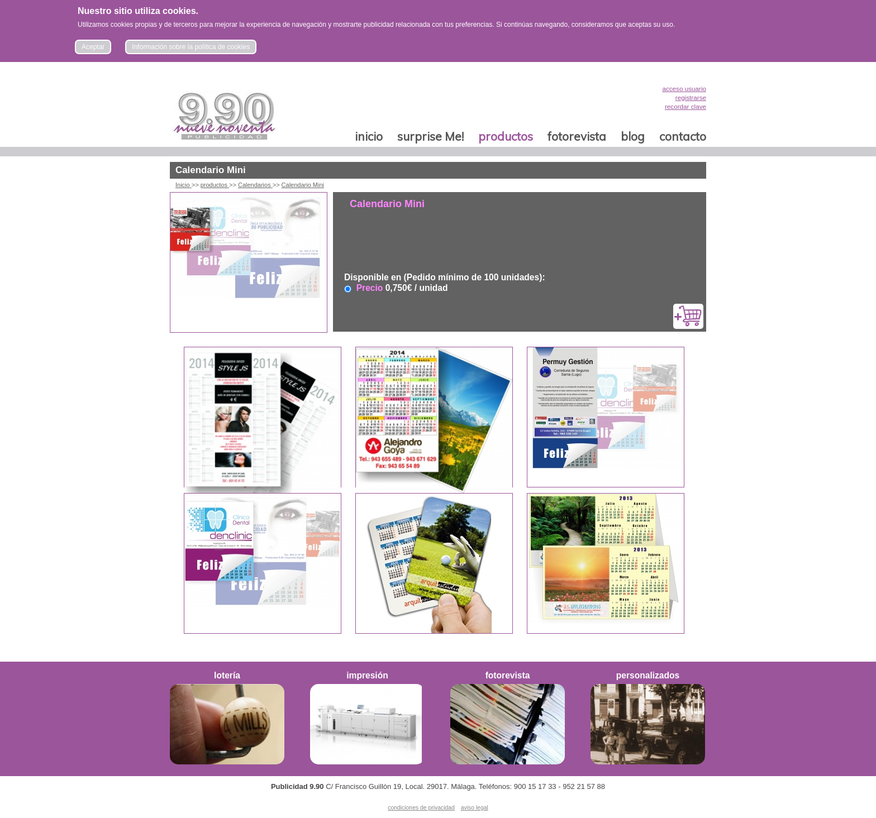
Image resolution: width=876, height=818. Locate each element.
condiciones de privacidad (421, 808)
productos (505, 136)
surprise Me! (430, 136)
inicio (369, 136)
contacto (682, 136)
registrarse (690, 97)
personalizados (648, 675)
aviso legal (474, 808)
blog (633, 136)
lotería (227, 675)
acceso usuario (684, 88)
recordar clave (685, 106)
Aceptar (93, 47)
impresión (367, 675)
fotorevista (577, 136)
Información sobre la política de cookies (191, 47)
